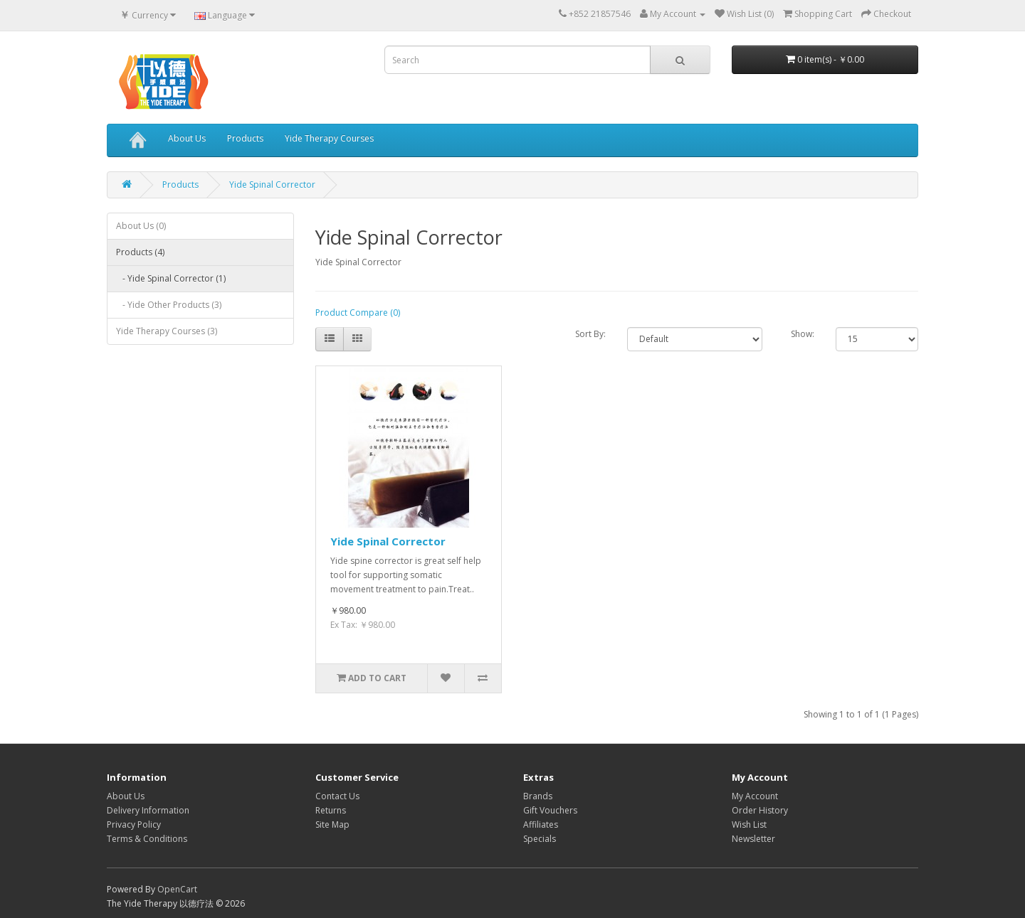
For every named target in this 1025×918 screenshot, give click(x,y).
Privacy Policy (134, 824)
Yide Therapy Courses (329, 138)
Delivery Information (148, 810)
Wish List (749, 824)
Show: (802, 334)
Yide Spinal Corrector (272, 184)
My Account (755, 796)
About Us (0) (141, 226)
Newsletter (753, 839)
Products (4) (140, 252)
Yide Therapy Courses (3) (166, 331)
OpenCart (177, 889)
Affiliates (540, 824)
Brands (537, 796)
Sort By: (590, 334)
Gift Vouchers (550, 810)
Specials (539, 839)
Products (245, 138)
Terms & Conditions (147, 839)
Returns (330, 810)
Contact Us (337, 796)
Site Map (332, 824)
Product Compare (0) (357, 312)
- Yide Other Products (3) (168, 305)
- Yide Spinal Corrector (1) (171, 278)
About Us (187, 138)
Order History (760, 810)
